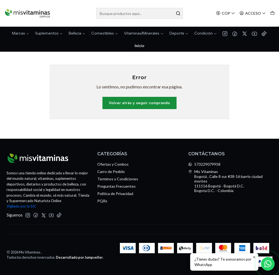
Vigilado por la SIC (21, 206)
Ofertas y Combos (113, 164)
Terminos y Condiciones (117, 179)
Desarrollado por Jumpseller (79, 257)
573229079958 (204, 164)
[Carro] (272, 13)
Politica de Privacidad (115, 193)
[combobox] (139, 13)
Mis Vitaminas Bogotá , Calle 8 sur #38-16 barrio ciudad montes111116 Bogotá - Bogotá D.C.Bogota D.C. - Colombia (225, 181)
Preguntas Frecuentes (116, 186)
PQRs (102, 201)
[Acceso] (252, 13)
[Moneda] (225, 13)
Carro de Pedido (111, 171)
